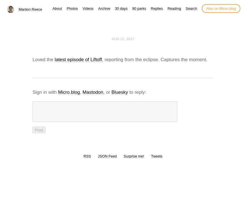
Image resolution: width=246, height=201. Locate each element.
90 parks (139, 8)
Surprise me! (134, 159)
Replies (157, 8)
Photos (72, 8)
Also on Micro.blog (221, 8)
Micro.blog (69, 92)
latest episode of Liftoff (78, 59)
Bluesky (120, 92)
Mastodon (93, 92)
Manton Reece (30, 9)
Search (191, 8)
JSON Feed (107, 159)
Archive (104, 8)
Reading (174, 8)
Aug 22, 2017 (123, 39)
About (57, 8)
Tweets (157, 159)
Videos (88, 8)
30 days (121, 8)
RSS (87, 159)
